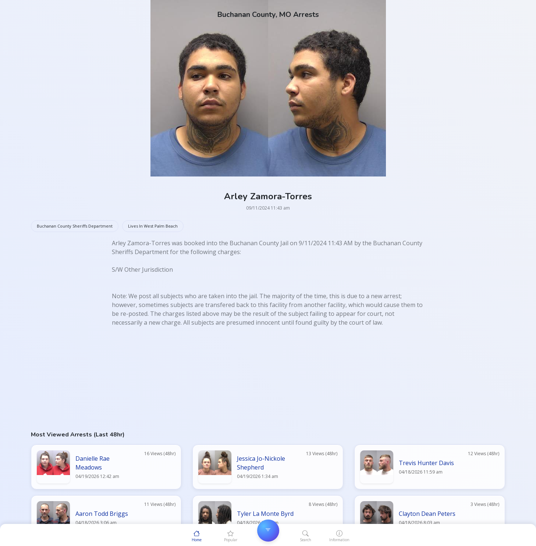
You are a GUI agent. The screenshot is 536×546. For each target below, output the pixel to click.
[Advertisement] (251, 378)
